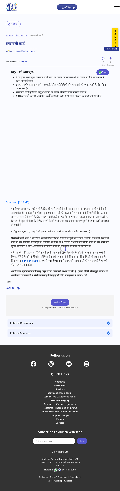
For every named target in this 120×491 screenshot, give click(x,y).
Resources (21, 35)
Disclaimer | (44, 477)
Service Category (60, 400)
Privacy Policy (75, 477)
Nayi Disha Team (25, 51)
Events (60, 419)
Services (60, 389)
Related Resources (21, 323)
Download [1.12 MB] (17, 202)
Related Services (20, 333)
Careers (60, 422)
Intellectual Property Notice (60, 480)
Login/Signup (67, 7)
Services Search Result (60, 392)
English (24, 61)
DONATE (115, 38)
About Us (60, 381)
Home (9, 35)
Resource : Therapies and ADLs (60, 407)
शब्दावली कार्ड (36, 35)
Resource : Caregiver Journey (60, 404)
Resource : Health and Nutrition (60, 411)
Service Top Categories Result (60, 396)
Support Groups (60, 415)
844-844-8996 (30, 260)
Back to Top (13, 288)
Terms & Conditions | (59, 477)
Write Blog (60, 302)
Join (82, 440)
